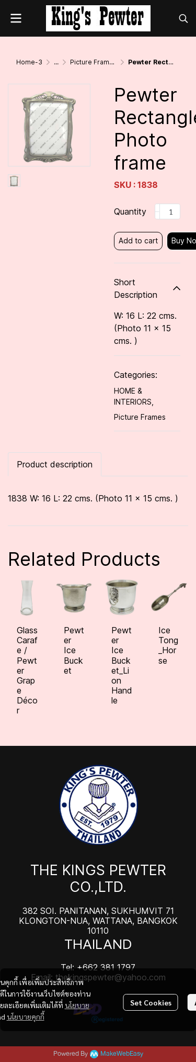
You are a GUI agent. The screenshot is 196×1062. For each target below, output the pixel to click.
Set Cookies (150, 1002)
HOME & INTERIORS (134, 396)
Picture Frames (93, 62)
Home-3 (29, 62)
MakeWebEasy (121, 1053)
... (56, 62)
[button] (183, 18)
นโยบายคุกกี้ (25, 1016)
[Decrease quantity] (157, 211)
